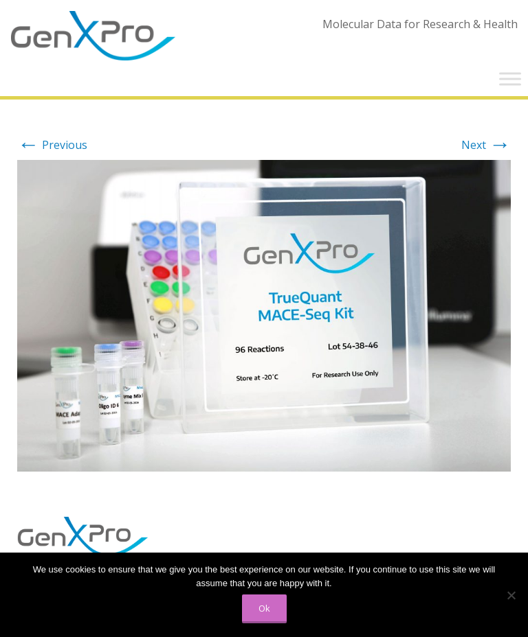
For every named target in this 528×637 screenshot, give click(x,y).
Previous (52, 144)
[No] (511, 595)
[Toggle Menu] (510, 78)
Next (486, 144)
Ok (264, 608)
